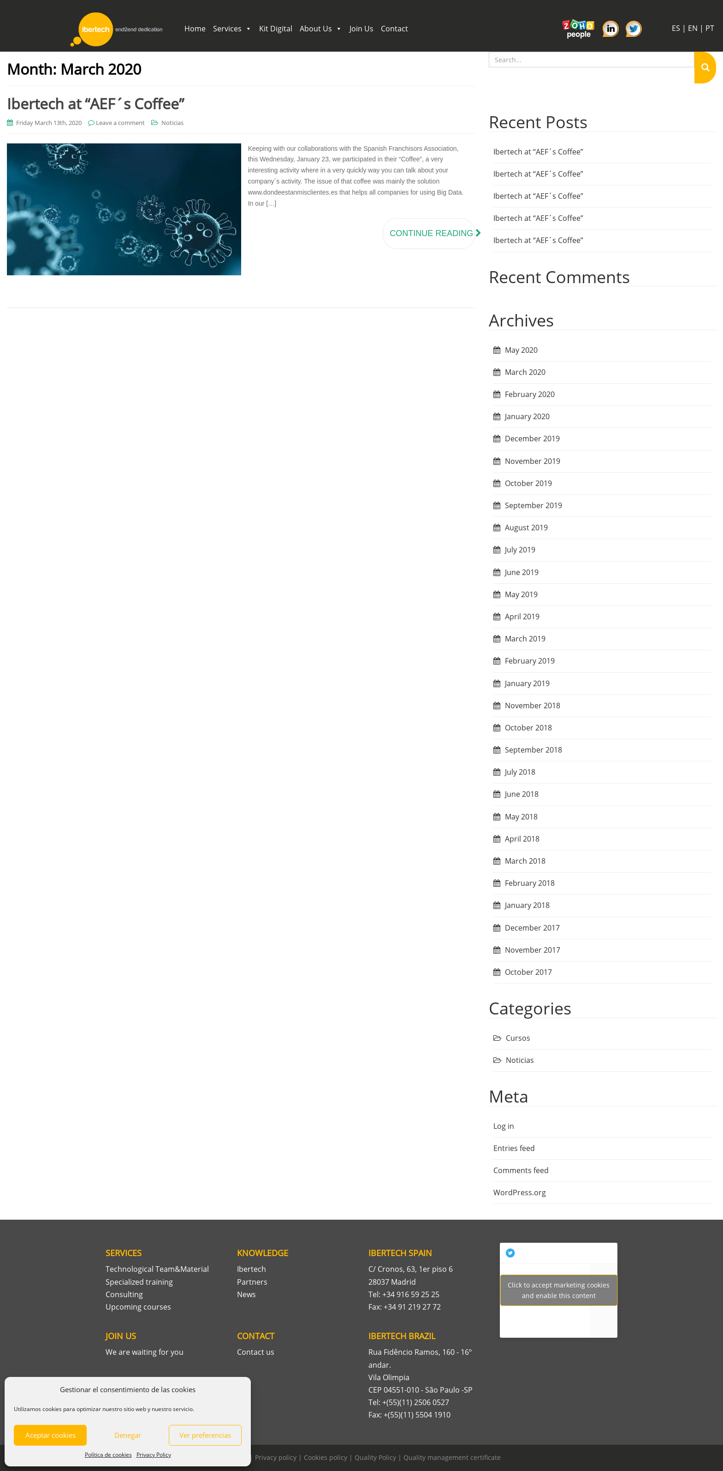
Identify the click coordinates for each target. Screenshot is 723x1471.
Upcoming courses (138, 1307)
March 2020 (525, 372)
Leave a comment (120, 123)
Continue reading (432, 233)
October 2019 (528, 483)
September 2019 (533, 505)
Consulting (124, 1294)
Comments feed (521, 1170)
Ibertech (251, 1269)
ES (676, 28)
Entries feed (514, 1148)
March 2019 (525, 639)
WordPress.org (519, 1192)
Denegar (127, 1435)
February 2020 (530, 394)
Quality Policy (375, 1457)
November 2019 (532, 461)
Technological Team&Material (157, 1269)
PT (709, 28)
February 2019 (530, 661)
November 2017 (532, 950)
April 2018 (522, 839)
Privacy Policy (153, 1455)
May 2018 (521, 817)
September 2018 (533, 750)
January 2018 (527, 905)
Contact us (255, 1352)
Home (195, 29)
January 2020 (527, 416)
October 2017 (528, 972)
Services (232, 29)
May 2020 (521, 350)
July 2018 (520, 772)
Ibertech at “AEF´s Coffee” (95, 103)
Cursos (518, 1038)
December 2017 (532, 928)
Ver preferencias (205, 1435)
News (246, 1294)
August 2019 (526, 527)
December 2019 (532, 438)
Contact (394, 29)
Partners (252, 1282)
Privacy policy (275, 1457)
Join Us (361, 29)
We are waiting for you (145, 1352)
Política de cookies (108, 1455)
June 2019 (522, 572)
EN (693, 28)
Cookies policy (325, 1457)
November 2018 (532, 705)
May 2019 (521, 594)
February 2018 (530, 883)
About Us (321, 29)
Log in (503, 1126)
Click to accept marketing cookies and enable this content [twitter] (559, 1290)
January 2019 (527, 683)
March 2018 (525, 861)
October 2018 (528, 728)
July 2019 (520, 550)
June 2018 (522, 794)
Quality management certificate (452, 1457)
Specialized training (139, 1282)
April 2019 (522, 616)
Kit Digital (275, 29)
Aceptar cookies (50, 1435)
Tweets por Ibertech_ (558, 1290)
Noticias (172, 123)
